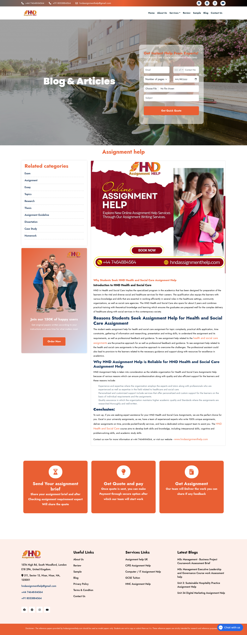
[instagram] (215, 3)
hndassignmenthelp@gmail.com (93, 3)
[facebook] (199, 3)
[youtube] (223, 3)
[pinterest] (207, 3)
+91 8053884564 (60, 3)
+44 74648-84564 (32, 3)
